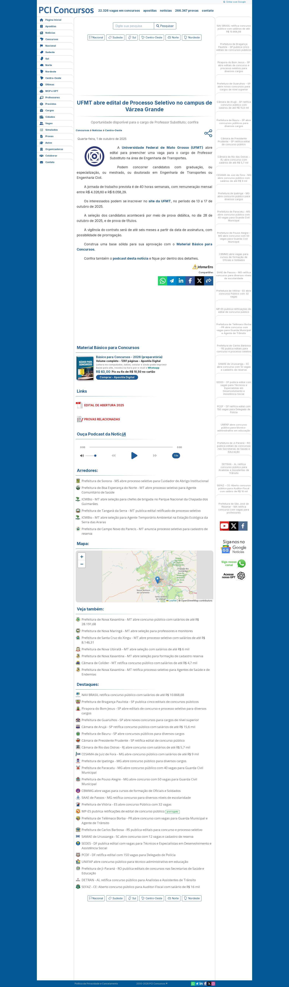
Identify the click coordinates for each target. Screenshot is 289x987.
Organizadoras (51, 149)
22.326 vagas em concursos (119, 10)
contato (208, 10)
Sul (44, 58)
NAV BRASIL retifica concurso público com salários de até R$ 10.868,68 (133, 695)
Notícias (47, 32)
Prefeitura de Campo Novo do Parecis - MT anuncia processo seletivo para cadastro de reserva (145, 531)
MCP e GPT (49, 90)
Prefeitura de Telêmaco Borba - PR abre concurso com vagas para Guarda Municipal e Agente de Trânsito (145, 820)
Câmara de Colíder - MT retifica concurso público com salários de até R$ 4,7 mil (139, 663)
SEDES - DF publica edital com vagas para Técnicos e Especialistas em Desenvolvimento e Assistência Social (146, 845)
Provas (46, 136)
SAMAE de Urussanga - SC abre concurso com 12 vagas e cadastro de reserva (138, 836)
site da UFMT (160, 201)
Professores (50, 97)
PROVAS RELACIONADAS (102, 419)
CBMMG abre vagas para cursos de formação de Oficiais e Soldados (131, 791)
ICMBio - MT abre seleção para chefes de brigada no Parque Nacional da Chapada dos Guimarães (145, 501)
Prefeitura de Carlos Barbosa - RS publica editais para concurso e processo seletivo (142, 830)
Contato (47, 162)
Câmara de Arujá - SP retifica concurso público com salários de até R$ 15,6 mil (138, 727)
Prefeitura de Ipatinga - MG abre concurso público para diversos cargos (134, 761)
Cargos (47, 110)
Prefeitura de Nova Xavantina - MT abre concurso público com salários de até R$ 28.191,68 (140, 621)
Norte (46, 64)
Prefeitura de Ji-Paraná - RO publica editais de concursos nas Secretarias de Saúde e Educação (143, 870)
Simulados (49, 129)
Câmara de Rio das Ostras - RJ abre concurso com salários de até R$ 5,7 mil (136, 747)
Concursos (49, 39)
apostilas (150, 10)
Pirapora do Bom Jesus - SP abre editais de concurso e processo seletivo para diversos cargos (144, 710)
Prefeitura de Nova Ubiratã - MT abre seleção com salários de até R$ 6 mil (135, 649)
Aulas (46, 142)
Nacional (48, 45)
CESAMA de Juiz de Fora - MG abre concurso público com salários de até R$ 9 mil (140, 754)
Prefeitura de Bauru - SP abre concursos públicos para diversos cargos (133, 733)
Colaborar (48, 155)
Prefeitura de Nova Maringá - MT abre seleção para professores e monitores (137, 631)
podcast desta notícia (130, 258)
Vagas (46, 123)
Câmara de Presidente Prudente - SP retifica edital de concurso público (133, 740)
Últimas (47, 84)
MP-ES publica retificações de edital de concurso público (131, 811)
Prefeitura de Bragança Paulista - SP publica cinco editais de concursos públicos (140, 702)
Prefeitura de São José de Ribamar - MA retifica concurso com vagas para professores (233, 505)
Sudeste (47, 52)
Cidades (47, 116)
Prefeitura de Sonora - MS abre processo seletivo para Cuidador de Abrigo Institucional (145, 481)
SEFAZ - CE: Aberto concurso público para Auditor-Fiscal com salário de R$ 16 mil (141, 887)
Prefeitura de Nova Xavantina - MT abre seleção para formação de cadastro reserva (142, 656)
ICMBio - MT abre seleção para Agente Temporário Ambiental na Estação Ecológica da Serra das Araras (145, 519)
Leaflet (171, 600)
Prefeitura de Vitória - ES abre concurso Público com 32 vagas (126, 804)
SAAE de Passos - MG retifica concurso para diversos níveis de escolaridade (136, 797)
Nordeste (48, 71)
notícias (166, 10)
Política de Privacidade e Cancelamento (96, 983)
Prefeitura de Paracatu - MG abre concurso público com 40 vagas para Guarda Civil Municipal (142, 770)
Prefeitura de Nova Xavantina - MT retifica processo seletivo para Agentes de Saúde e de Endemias (146, 672)
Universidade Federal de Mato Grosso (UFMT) (162, 147)
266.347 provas (187, 10)
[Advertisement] (114, 69)
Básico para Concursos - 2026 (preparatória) (129, 357)
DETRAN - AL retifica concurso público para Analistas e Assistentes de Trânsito (139, 880)
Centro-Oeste (50, 77)
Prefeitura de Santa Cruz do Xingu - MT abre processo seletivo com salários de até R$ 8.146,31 (143, 640)
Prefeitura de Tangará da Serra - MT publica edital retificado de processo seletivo (141, 510)
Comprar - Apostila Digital (117, 377)
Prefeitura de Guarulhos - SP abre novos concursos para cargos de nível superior (140, 720)
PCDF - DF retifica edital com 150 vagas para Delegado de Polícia (129, 855)
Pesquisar (165, 26)
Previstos (48, 103)
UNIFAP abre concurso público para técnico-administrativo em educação (135, 862)
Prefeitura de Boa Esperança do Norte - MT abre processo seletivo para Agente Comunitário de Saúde (139, 490)
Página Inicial (50, 19)
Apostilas (48, 26)
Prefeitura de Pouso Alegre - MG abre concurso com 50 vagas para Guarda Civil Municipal (139, 781)
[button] (81, 556)
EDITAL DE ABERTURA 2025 (104, 405)
